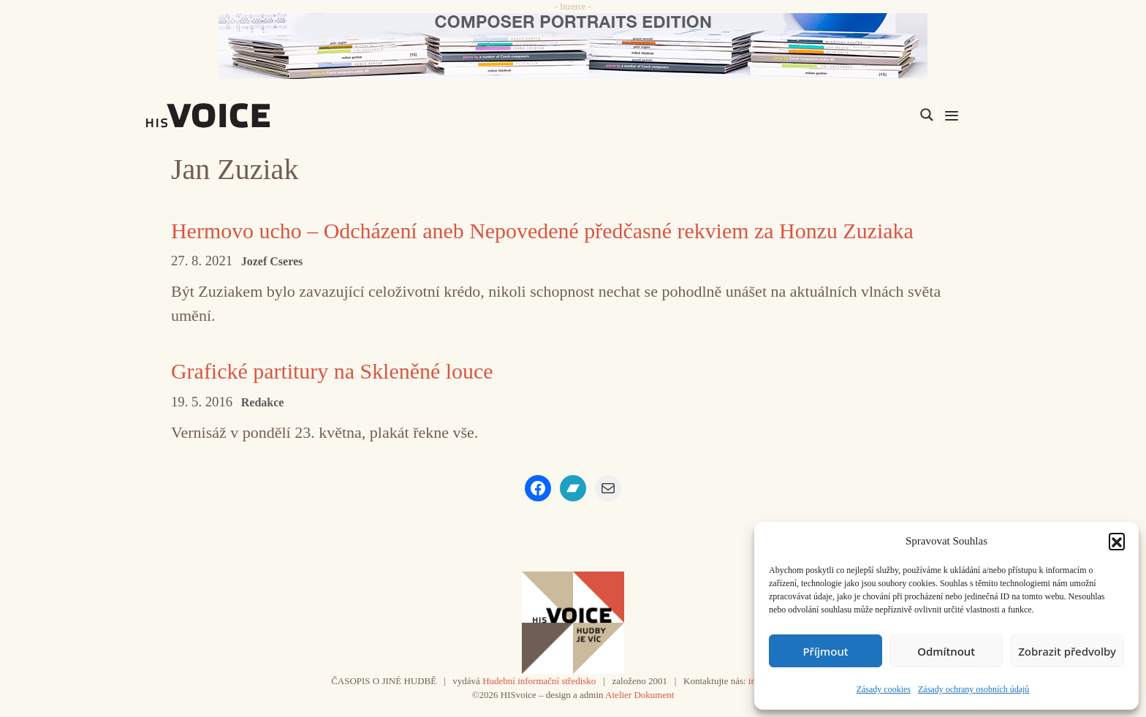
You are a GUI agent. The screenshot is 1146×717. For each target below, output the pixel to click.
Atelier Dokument (639, 694)
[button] (1116, 541)
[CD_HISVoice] (573, 46)
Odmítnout (946, 651)
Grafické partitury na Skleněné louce (332, 371)
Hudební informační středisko (539, 680)
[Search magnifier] (927, 115)
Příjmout (825, 651)
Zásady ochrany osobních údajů (973, 689)
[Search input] (857, 115)
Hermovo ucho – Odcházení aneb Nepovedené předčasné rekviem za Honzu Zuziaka (543, 231)
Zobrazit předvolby (1067, 651)
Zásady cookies (884, 689)
